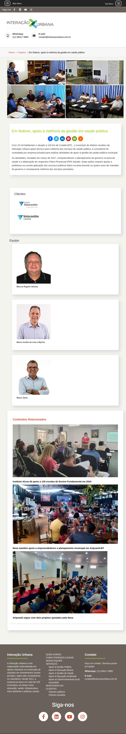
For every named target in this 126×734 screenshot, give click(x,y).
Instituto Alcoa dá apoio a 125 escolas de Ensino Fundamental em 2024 (52, 481)
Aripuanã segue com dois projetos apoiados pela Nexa (43, 617)
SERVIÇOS (51, 664)
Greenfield (54, 682)
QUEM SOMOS (53, 654)
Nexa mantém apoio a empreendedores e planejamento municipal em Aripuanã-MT (58, 548)
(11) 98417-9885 (20, 37)
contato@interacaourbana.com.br (55, 37)
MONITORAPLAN (54, 685)
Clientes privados (57, 695)
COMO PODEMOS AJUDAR (60, 657)
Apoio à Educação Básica (61, 670)
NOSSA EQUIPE (54, 660)
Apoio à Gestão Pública (60, 667)
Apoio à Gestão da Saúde (61, 673)
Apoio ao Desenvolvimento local (64, 679)
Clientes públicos (57, 692)
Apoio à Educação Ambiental (62, 676)
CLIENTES (51, 688)
